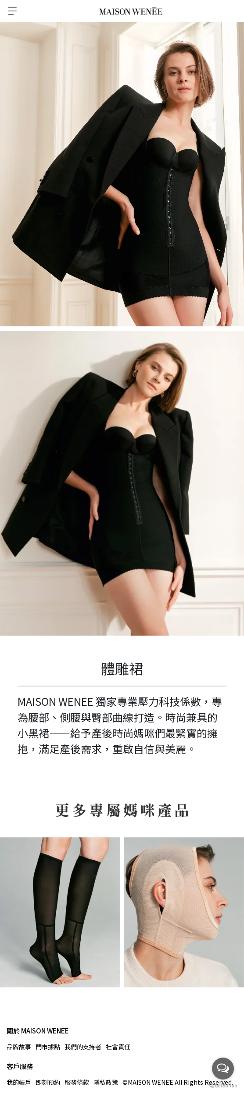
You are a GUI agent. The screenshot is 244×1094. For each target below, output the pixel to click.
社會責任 (118, 1046)
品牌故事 (19, 1046)
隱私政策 (105, 1082)
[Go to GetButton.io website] (223, 1085)
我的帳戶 (19, 1082)
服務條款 (77, 1082)
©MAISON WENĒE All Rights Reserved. (177, 1082)
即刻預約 (48, 1082)
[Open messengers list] (223, 1069)
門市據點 (48, 1046)
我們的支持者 (83, 1046)
